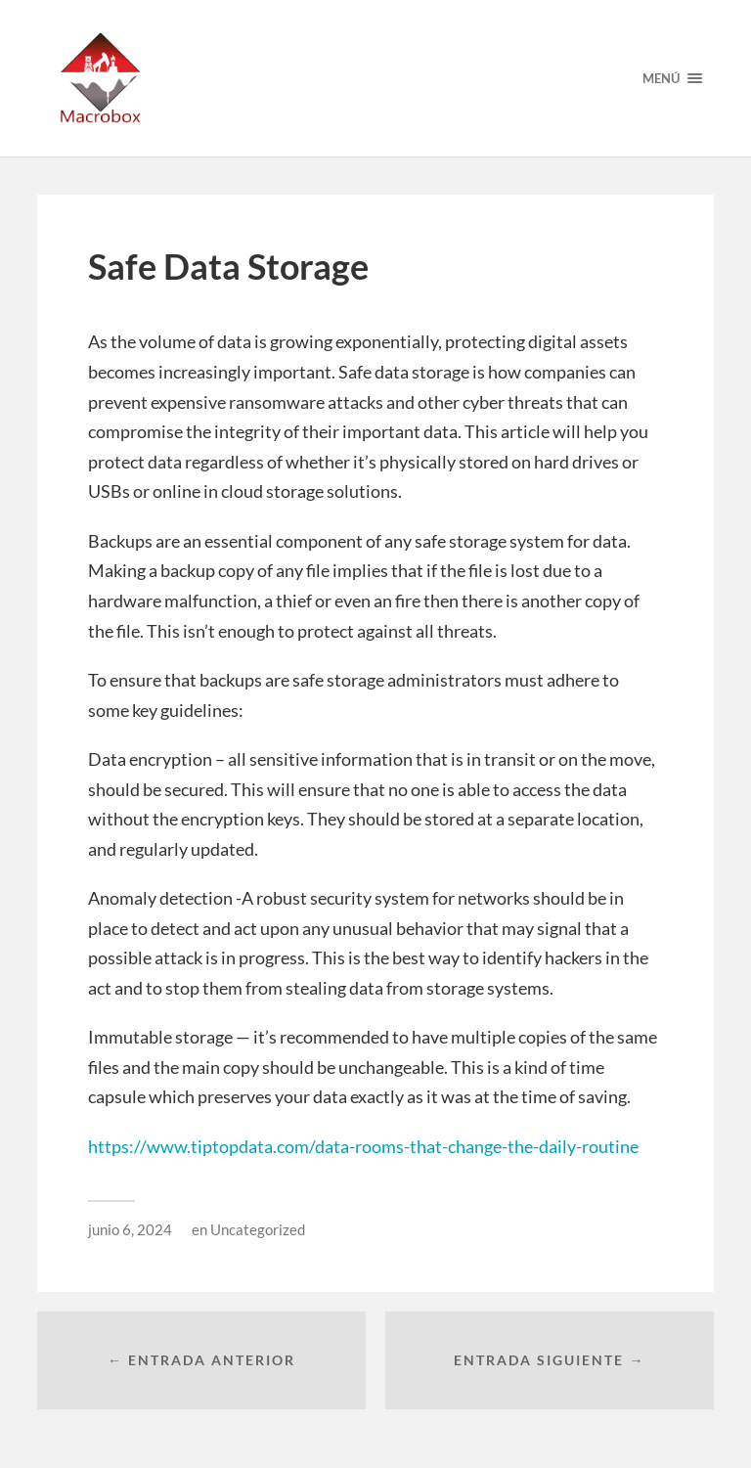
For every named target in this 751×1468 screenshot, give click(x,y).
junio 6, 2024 (130, 1229)
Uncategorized (257, 1229)
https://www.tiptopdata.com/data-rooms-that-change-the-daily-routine (363, 1146)
